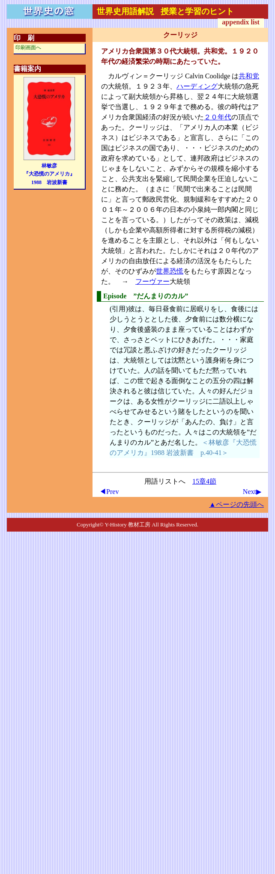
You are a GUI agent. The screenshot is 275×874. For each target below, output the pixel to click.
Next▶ (252, 491)
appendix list (241, 22)
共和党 (249, 76)
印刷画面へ (28, 48)
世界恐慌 (169, 271)
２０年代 (217, 117)
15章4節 (204, 481)
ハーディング (197, 86)
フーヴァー (152, 281)
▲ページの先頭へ (236, 504)
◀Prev (109, 491)
